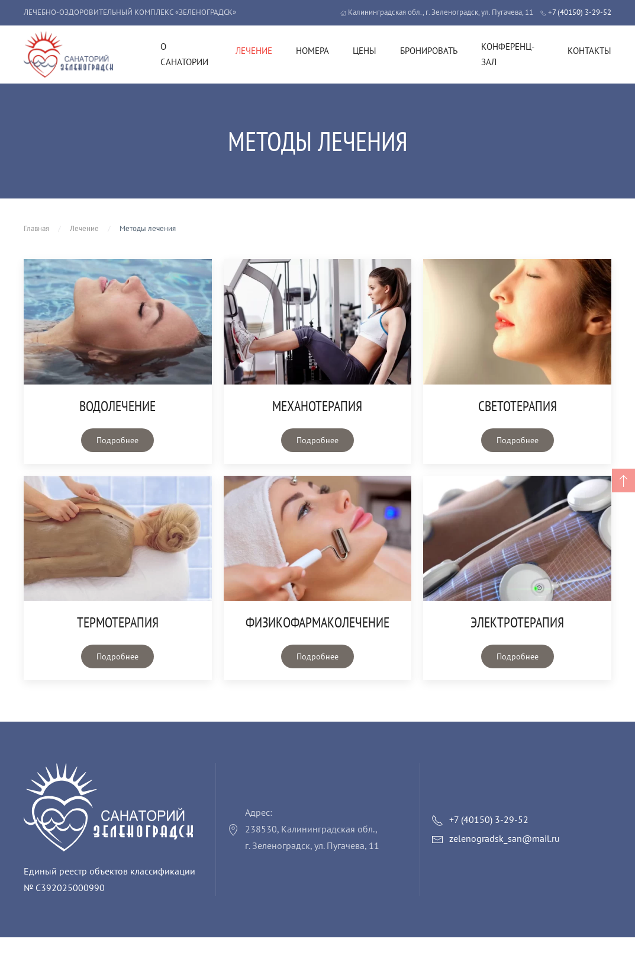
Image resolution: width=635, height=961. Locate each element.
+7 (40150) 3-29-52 (575, 12)
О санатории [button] (184, 54)
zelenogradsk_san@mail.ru (504, 838)
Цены (364, 50)
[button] (623, 480)
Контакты (589, 50)
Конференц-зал (507, 54)
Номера (312, 50)
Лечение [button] (254, 50)
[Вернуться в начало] (68, 54)
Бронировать (428, 50)
